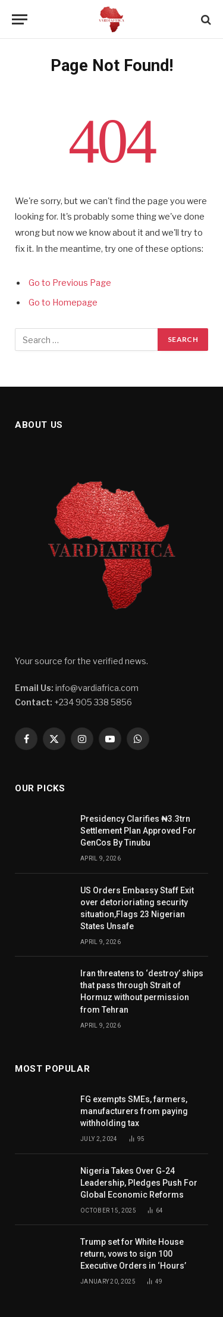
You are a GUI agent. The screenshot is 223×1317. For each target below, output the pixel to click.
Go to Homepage (63, 302)
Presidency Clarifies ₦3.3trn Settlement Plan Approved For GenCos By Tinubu (138, 830)
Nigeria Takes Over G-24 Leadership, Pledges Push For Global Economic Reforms (138, 1182)
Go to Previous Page (70, 282)
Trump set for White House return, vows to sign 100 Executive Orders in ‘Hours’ (134, 1253)
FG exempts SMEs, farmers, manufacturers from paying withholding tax (134, 1111)
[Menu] (19, 19)
